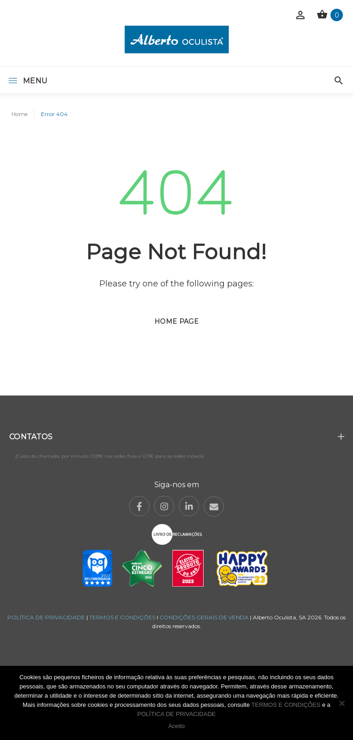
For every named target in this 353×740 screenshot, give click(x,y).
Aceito (176, 726)
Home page (176, 321)
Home (19, 114)
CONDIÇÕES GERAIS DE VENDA (204, 617)
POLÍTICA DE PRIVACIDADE (46, 617)
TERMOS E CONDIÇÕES (122, 617)
